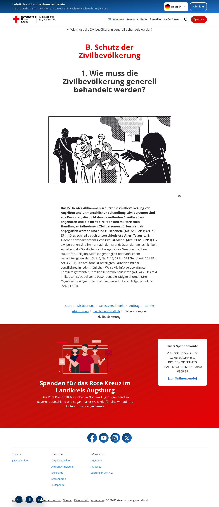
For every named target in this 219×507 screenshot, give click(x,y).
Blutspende (57, 485)
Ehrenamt (57, 472)
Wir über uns (116, 19)
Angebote (132, 19)
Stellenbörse (58, 478)
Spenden (199, 19)
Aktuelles (155, 19)
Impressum (97, 500)
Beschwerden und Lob (48, 500)
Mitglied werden (60, 460)
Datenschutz (81, 500)
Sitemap (67, 500)
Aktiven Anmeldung (62, 466)
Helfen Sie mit (172, 19)
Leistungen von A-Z (102, 472)
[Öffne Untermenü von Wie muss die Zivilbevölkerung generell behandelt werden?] (109, 29)
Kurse (143, 19)
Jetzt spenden (20, 460)
